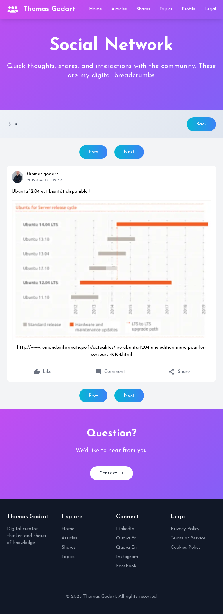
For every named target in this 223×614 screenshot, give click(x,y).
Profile (188, 9)
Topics (165, 9)
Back (201, 124)
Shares (143, 9)
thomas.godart (42, 174)
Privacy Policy (185, 529)
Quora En (126, 547)
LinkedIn (125, 529)
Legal (210, 9)
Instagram (127, 557)
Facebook (126, 566)
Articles (119, 9)
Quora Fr (126, 538)
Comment (110, 372)
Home (95, 9)
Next (129, 152)
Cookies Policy (186, 547)
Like (42, 372)
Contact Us (111, 473)
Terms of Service (188, 538)
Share (179, 372)
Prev (93, 152)
